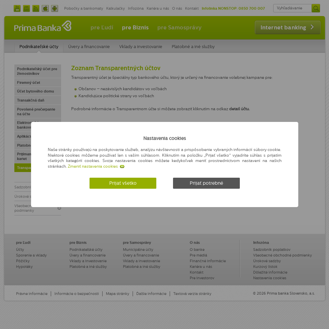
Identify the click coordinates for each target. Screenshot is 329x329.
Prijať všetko (123, 183)
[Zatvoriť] (280, 137)
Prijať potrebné (206, 183)
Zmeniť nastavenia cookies (93, 166)
